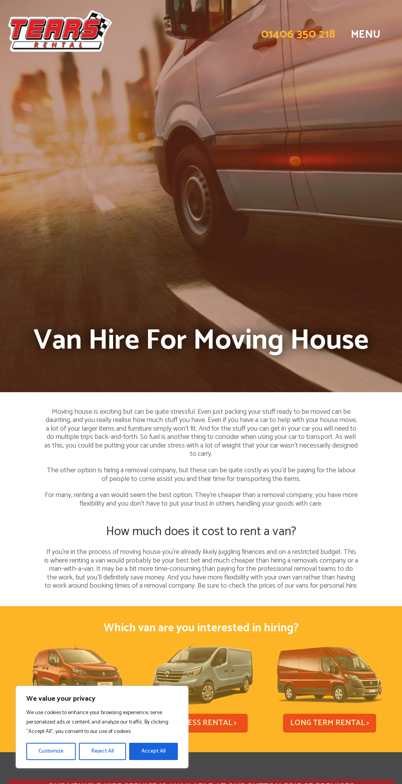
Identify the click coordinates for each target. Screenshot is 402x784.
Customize (51, 751)
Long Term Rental (329, 722)
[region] (102, 727)
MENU (365, 34)
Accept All (153, 751)
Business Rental (201, 722)
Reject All (102, 751)
